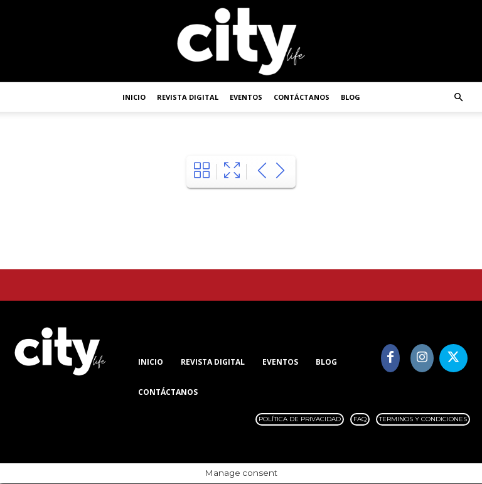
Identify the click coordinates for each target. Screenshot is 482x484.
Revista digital (187, 97)
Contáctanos (301, 97)
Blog (350, 97)
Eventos (246, 97)
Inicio (134, 97)
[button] (458, 98)
